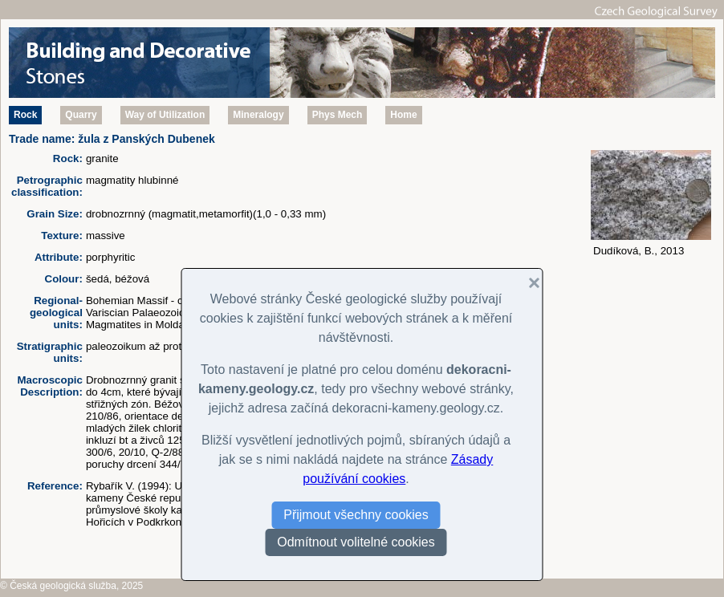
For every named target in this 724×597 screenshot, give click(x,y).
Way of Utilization (165, 114)
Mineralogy (258, 114)
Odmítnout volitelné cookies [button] (356, 542)
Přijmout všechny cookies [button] (356, 515)
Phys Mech (337, 114)
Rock (25, 114)
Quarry (80, 114)
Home (403, 114)
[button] (528, 283)
